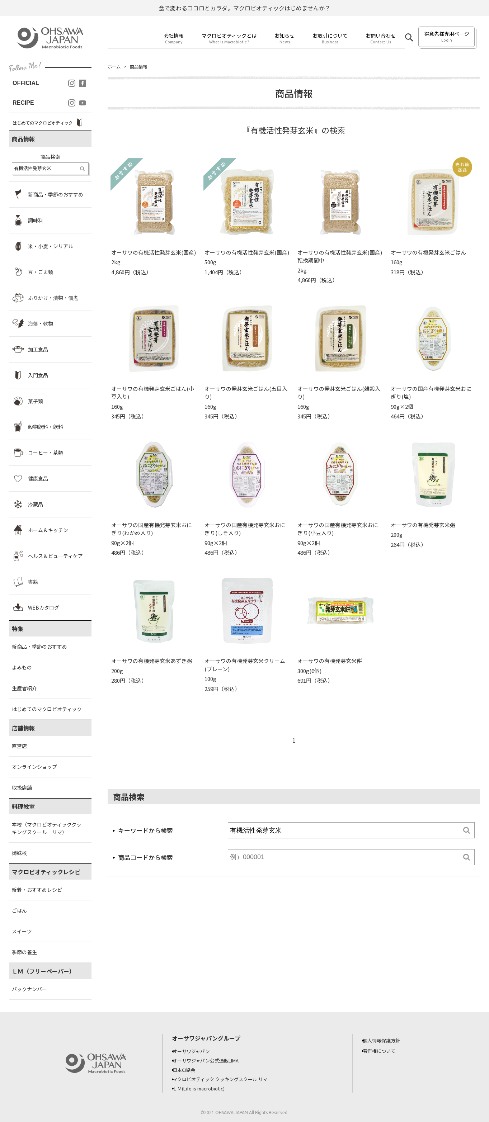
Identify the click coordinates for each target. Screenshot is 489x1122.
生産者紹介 (24, 688)
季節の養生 (24, 952)
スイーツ (22, 931)
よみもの (22, 667)
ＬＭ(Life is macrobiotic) (205, 1088)
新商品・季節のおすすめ (39, 646)
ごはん (19, 910)
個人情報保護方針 (386, 1040)
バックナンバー (29, 989)
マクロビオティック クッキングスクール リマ (227, 1078)
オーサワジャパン (196, 1051)
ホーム (115, 66)
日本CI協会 (188, 1069)
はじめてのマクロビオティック (47, 709)
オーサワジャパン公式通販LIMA (212, 1060)
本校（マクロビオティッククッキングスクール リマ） (46, 828)
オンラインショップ (34, 766)
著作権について (383, 1050)
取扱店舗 (22, 787)
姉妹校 (19, 852)
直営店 (19, 745)
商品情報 (142, 66)
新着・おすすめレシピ (37, 889)
